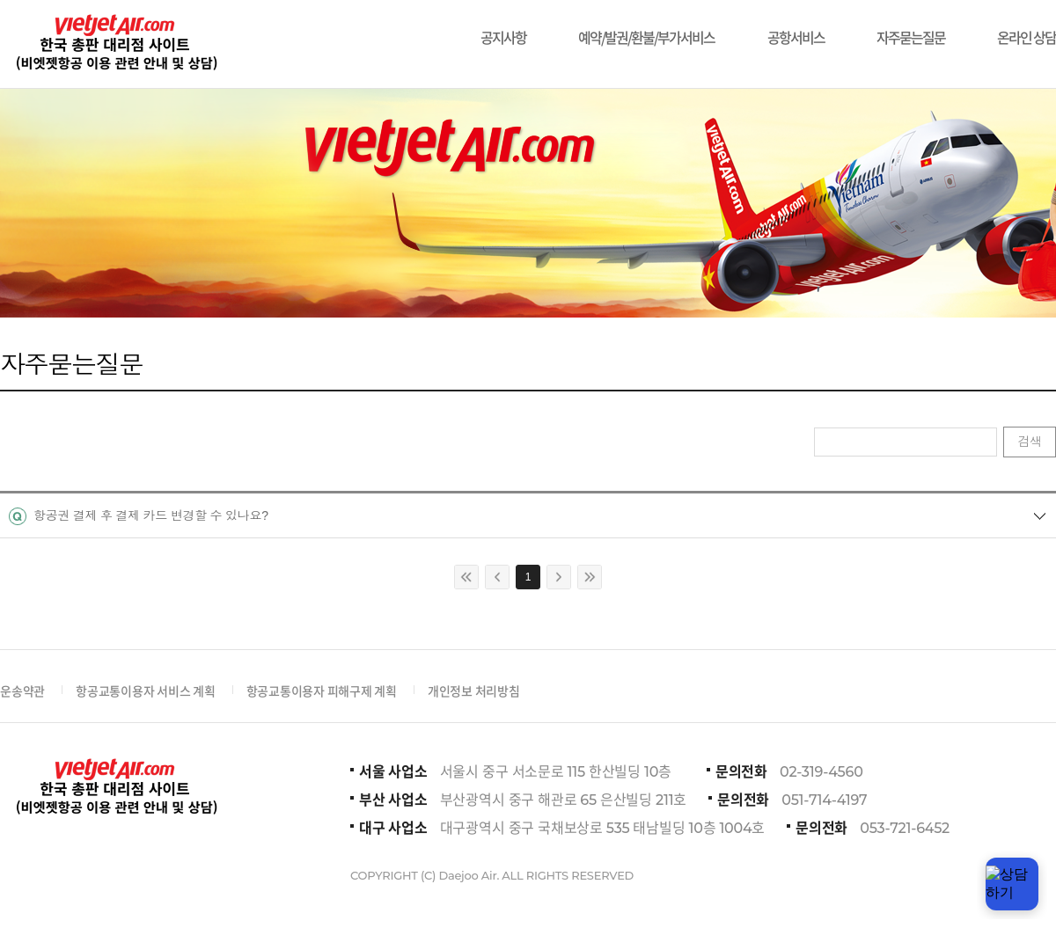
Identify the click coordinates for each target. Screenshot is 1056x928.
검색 (1029, 442)
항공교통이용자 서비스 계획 (146, 690)
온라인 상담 (1026, 28)
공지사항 (503, 28)
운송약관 (22, 690)
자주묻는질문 (910, 28)
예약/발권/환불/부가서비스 (646, 28)
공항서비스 (796, 28)
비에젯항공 (115, 44)
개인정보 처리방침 (474, 690)
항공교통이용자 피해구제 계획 (321, 690)
